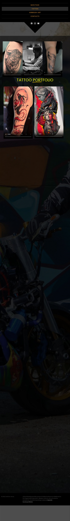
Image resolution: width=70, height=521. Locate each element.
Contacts (35, 32)
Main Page (35, 21)
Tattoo (35, 24)
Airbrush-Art (35, 28)
